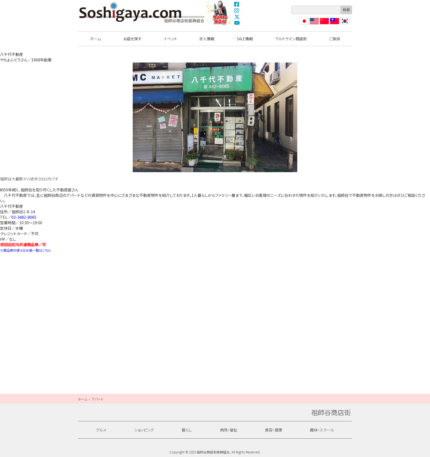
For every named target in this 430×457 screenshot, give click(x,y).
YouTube (237, 23)
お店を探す (132, 38)
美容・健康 (273, 430)
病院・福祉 (228, 430)
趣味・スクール (322, 430)
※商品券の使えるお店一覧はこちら (25, 250)
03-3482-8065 (23, 217)
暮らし (187, 430)
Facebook (237, 4)
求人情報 (206, 38)
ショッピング (144, 430)
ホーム (95, 38)
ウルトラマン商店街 (218, 13)
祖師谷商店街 (141, 12)
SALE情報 (245, 38)
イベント (170, 38)
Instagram (237, 10)
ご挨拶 (334, 38)
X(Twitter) (237, 16)
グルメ (101, 430)
